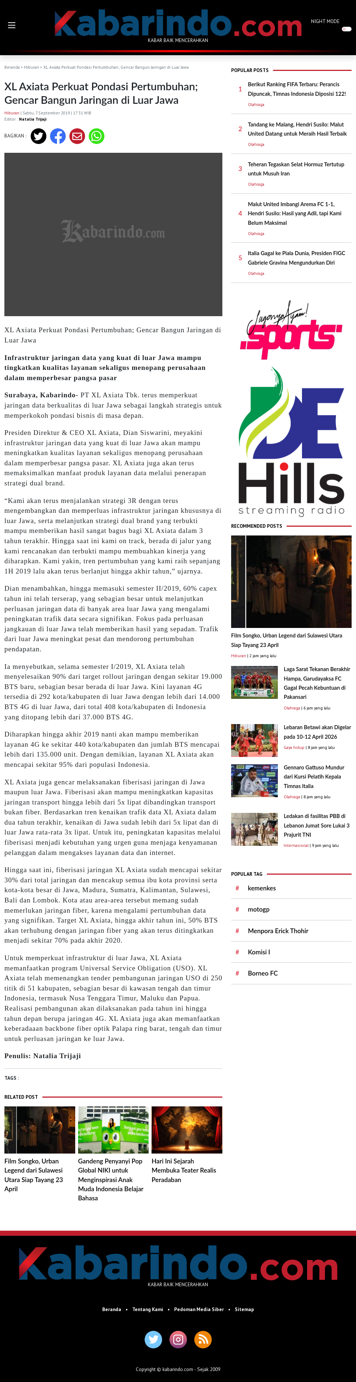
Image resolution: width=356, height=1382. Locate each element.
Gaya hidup (294, 747)
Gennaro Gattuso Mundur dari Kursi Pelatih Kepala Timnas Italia (314, 776)
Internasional (296, 845)
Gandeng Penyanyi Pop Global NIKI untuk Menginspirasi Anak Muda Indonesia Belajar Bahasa (110, 1179)
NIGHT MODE (325, 21)
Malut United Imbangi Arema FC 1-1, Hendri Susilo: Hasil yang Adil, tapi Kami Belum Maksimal (294, 213)
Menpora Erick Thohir (278, 931)
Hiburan (31, 67)
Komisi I (259, 952)
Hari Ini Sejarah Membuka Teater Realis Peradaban (184, 1170)
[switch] (347, 29)
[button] (11, 25)
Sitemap (244, 1309)
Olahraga (256, 104)
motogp (258, 909)
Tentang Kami (147, 1309)
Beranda (12, 67)
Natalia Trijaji (32, 119)
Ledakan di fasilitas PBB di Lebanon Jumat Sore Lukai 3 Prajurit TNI (316, 825)
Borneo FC (263, 973)
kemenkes (262, 888)
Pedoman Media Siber (199, 1309)
